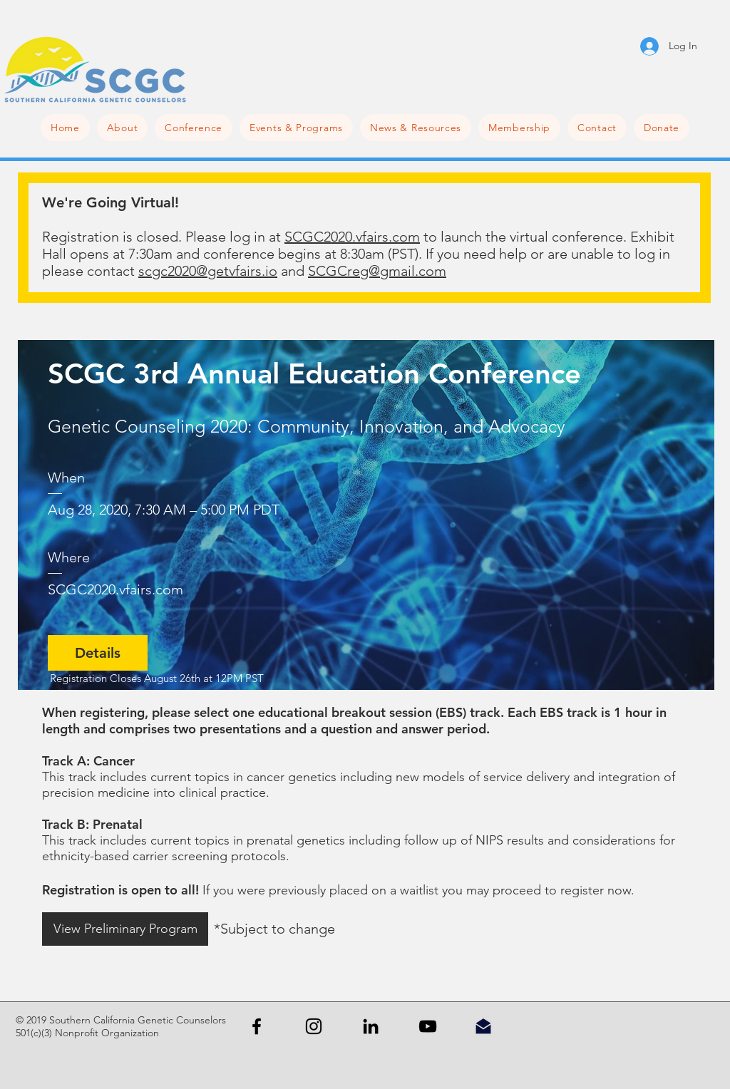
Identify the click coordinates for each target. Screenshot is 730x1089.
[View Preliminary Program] (125, 929)
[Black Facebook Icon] (256, 1026)
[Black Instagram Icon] (313, 1026)
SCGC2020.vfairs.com (352, 236)
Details (97, 652)
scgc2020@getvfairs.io (207, 270)
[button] (193, 127)
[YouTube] (427, 1026)
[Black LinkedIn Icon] (370, 1026)
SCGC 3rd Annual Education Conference (314, 373)
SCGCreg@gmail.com (377, 270)
